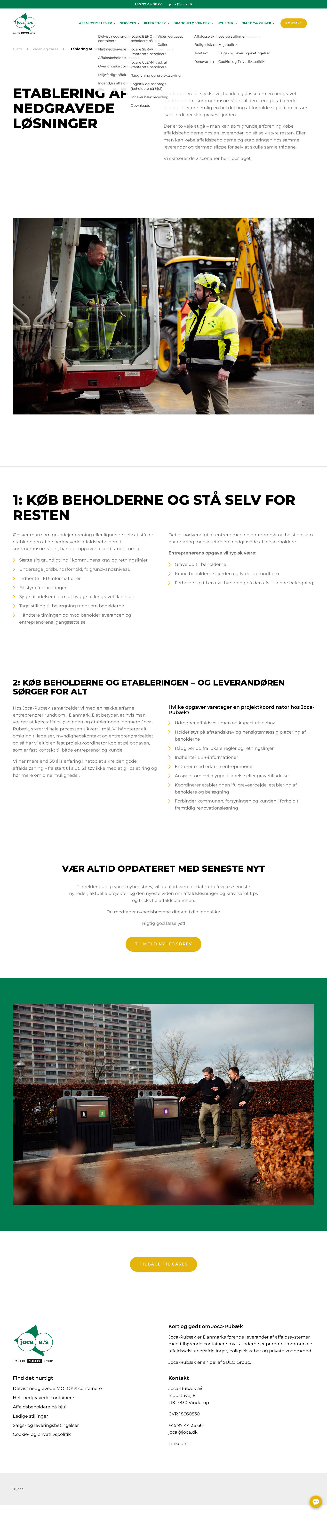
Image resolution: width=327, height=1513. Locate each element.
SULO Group (236, 1356)
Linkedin (178, 1437)
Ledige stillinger (30, 1410)
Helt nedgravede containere (43, 1392)
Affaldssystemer (95, 23)
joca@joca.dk (181, 4)
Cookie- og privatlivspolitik (42, 1428)
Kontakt (293, 23)
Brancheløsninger (192, 23)
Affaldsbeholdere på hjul (39, 1401)
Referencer (155, 23)
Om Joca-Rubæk (256, 23)
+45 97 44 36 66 (148, 4)
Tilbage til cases (163, 1258)
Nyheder (225, 23)
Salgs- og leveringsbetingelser (46, 1419)
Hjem (17, 49)
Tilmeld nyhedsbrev (163, 938)
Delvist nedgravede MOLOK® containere (57, 1382)
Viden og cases (45, 49)
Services (128, 23)
